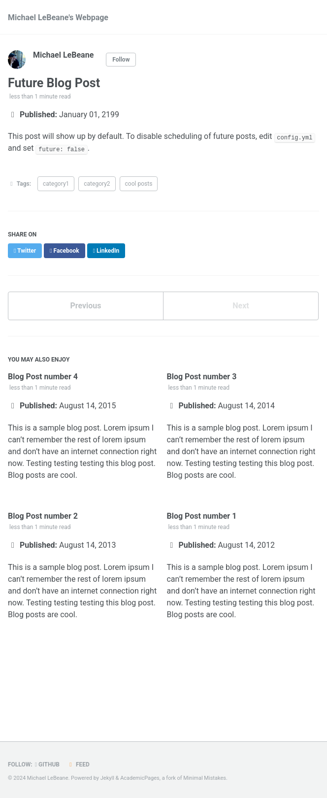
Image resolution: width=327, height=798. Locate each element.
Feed (78, 764)
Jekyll (107, 778)
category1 (56, 183)
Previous (85, 305)
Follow (121, 59)
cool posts (139, 183)
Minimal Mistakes (204, 778)
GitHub (47, 764)
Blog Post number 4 (43, 376)
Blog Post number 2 (43, 516)
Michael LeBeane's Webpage (58, 17)
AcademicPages (140, 778)
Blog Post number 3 (201, 376)
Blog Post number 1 (201, 516)
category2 (97, 183)
